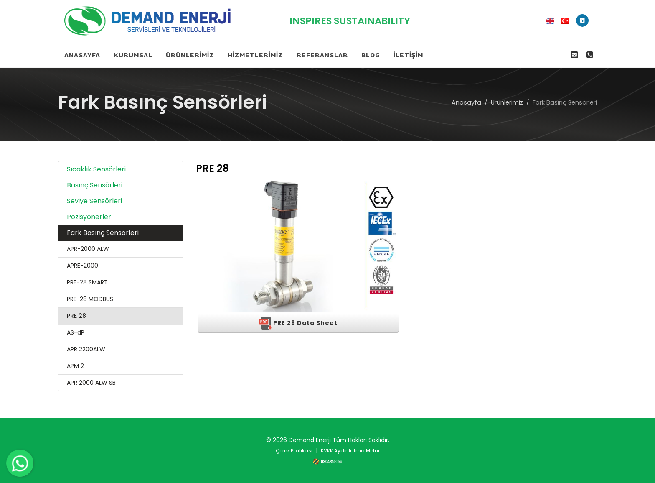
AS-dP (75, 332)
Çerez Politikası (294, 450)
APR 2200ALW (86, 349)
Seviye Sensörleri (94, 201)
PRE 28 (76, 316)
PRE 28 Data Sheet (298, 323)
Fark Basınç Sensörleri (103, 233)
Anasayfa (466, 102)
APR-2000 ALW (88, 249)
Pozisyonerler (89, 217)
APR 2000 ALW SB (91, 382)
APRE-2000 (82, 265)
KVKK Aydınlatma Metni (350, 450)
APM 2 (75, 366)
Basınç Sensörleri (94, 185)
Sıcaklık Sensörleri (96, 169)
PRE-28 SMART (87, 282)
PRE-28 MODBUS (90, 299)
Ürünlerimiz (507, 102)
